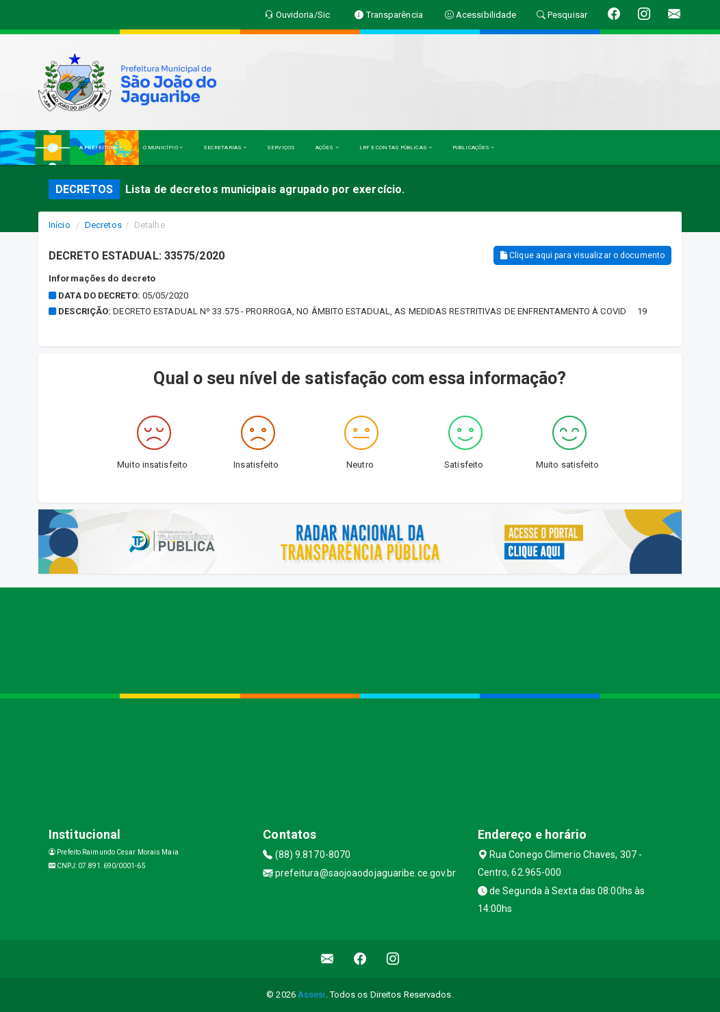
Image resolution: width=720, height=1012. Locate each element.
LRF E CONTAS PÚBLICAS (395, 147)
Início (59, 225)
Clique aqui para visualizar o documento (582, 255)
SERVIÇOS (281, 147)
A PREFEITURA (100, 147)
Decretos (103, 225)
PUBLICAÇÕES (473, 147)
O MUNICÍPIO (163, 147)
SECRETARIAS (224, 147)
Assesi (312, 994)
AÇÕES (327, 147)
